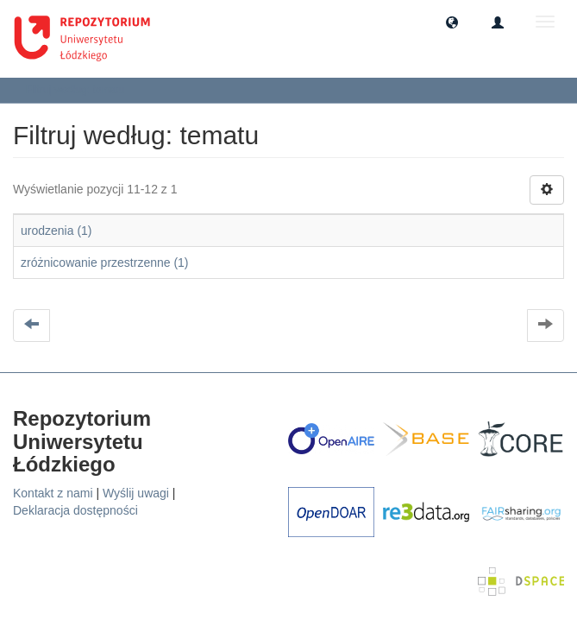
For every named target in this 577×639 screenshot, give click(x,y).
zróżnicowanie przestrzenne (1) (105, 262)
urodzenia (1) (56, 230)
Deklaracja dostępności (75, 510)
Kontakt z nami (53, 493)
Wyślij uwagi (136, 493)
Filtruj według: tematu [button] (80, 90)
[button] (451, 21)
